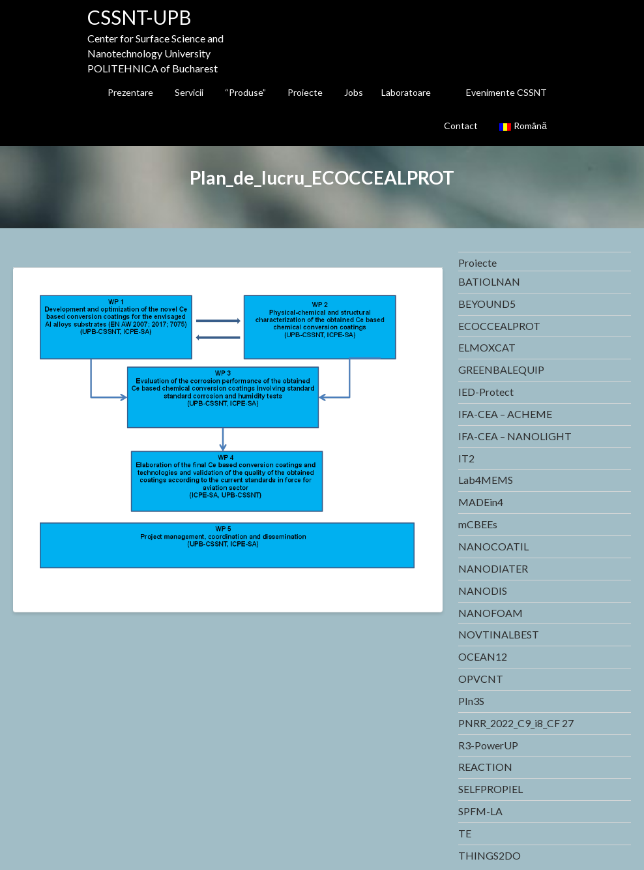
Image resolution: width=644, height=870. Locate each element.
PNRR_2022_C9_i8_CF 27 (516, 723)
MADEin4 (480, 502)
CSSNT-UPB (139, 17)
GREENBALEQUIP (501, 369)
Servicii (189, 92)
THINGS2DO (489, 855)
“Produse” (245, 92)
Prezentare (130, 92)
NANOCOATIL (493, 546)
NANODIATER (493, 568)
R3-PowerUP (488, 745)
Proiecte (305, 92)
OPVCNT (480, 678)
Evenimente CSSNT (506, 92)
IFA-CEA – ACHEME (505, 414)
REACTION (485, 766)
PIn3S (471, 701)
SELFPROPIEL (490, 789)
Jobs (353, 92)
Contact (461, 125)
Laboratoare (406, 92)
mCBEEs (477, 524)
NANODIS (482, 590)
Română (523, 125)
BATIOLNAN (489, 281)
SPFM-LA (480, 811)
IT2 (466, 458)
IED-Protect (486, 391)
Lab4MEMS (485, 479)
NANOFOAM (490, 613)
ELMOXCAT (487, 347)
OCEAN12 (482, 656)
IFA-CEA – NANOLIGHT (515, 436)
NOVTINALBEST (498, 634)
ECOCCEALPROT (499, 326)
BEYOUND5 (487, 303)
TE (464, 833)
